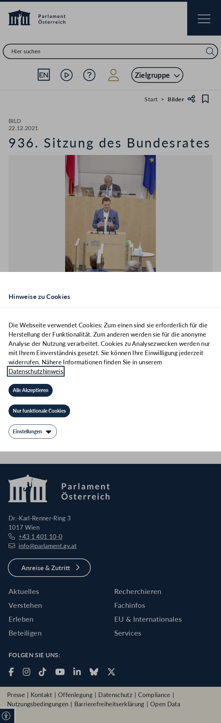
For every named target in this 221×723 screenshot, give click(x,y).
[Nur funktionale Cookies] (39, 411)
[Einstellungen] (33, 431)
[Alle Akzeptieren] (31, 390)
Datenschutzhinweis (36, 371)
